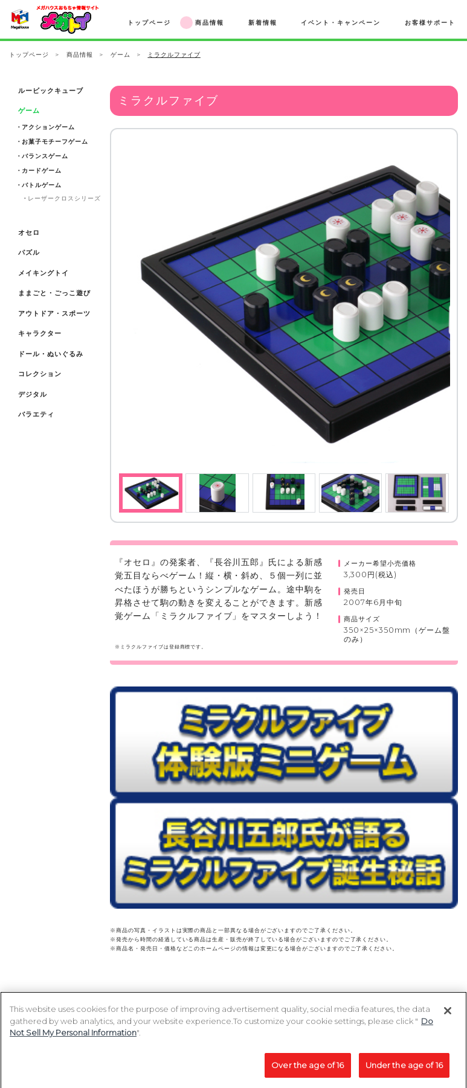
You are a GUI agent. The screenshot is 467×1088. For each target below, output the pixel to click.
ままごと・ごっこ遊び (54, 293)
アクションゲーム (48, 127)
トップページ (29, 55)
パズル (29, 253)
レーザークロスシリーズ (64, 198)
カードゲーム (42, 170)
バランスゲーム (45, 156)
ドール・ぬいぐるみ (50, 354)
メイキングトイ (43, 273)
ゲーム (120, 55)
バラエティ (36, 414)
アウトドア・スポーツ (54, 314)
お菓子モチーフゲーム (55, 142)
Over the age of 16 (307, 1072)
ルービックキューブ (50, 91)
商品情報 (79, 55)
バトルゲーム (42, 185)
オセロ (29, 233)
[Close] (447, 1017)
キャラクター (40, 334)
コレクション (40, 374)
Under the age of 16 (404, 1072)
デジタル (32, 394)
